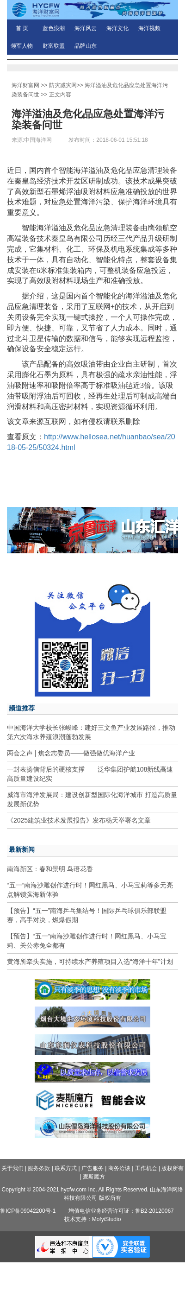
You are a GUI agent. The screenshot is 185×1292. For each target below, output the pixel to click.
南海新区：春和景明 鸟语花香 (50, 869)
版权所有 (172, 1168)
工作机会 (146, 1168)
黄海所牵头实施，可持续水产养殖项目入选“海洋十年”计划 (90, 961)
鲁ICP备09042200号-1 (28, 1211)
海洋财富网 (25, 85)
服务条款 (39, 1168)
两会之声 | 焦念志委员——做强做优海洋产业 (71, 753)
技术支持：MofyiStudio (92, 1219)
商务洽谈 (119, 1168)
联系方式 (66, 1168)
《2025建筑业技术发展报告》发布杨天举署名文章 (79, 820)
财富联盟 (54, 46)
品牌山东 (85, 46)
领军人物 (22, 46)
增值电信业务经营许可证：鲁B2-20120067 (121, 1211)
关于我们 (12, 1168)
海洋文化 (117, 28)
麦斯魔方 (94, 1176)
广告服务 (92, 1168)
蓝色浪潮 (54, 28)
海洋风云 (85, 28)
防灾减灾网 (63, 85)
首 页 (22, 28)
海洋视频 (149, 28)
